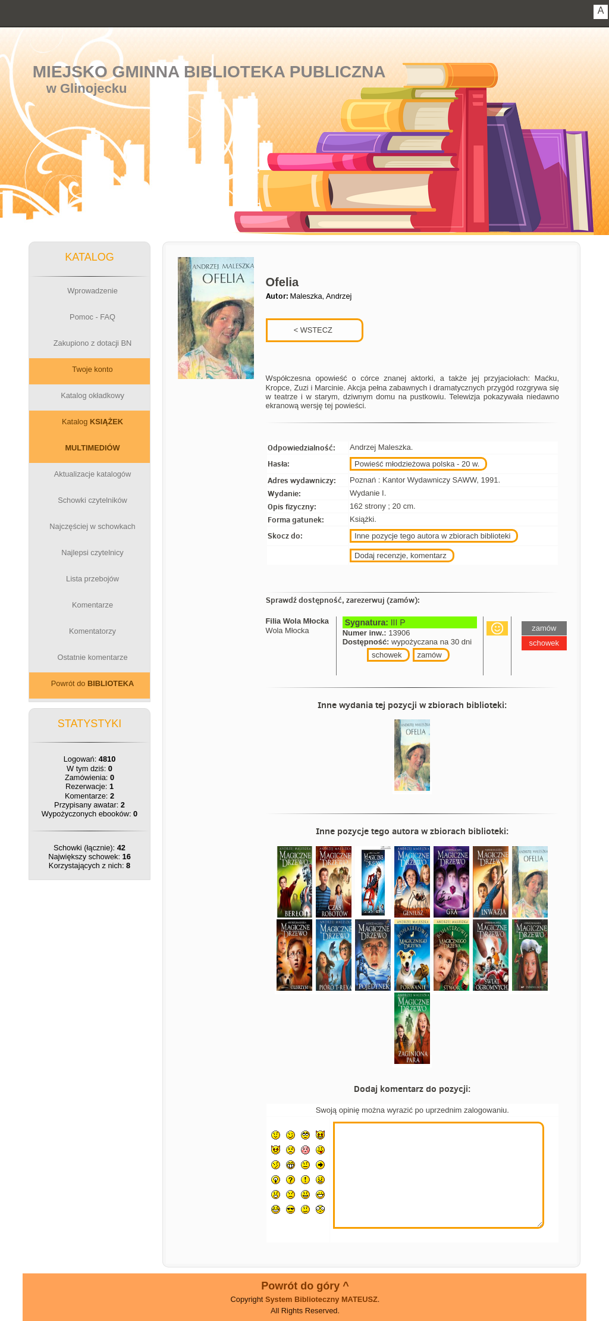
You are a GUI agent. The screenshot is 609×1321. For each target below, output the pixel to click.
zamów (429, 654)
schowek (387, 654)
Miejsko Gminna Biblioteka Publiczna (209, 71)
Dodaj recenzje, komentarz (400, 555)
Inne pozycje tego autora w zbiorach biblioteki (432, 535)
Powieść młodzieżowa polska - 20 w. (416, 463)
